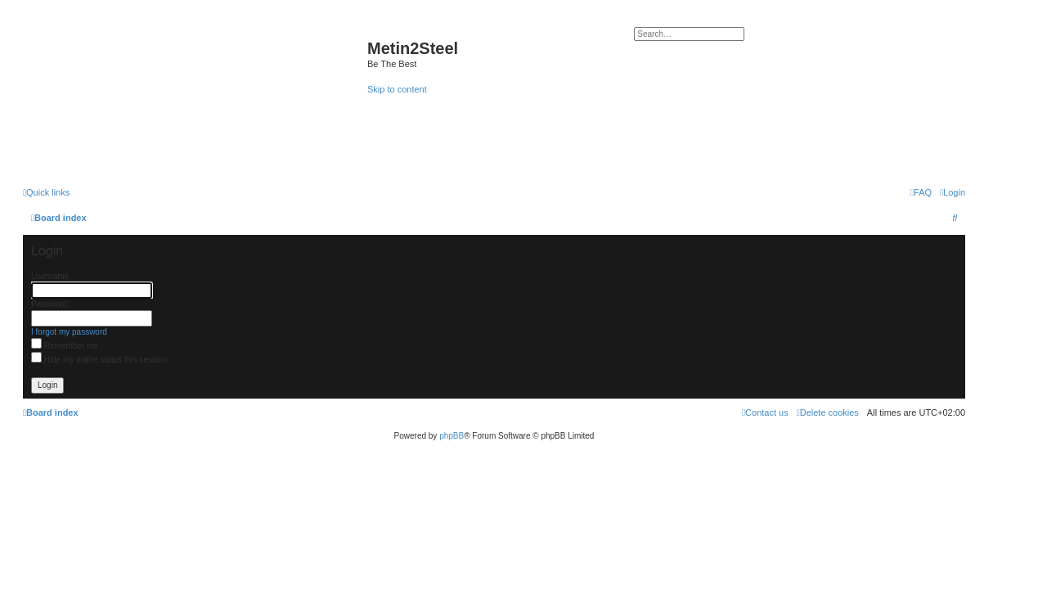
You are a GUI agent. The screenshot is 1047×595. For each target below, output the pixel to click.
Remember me (64, 345)
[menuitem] (952, 192)
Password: (50, 304)
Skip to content (397, 89)
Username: (51, 276)
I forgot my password (69, 331)
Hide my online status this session (99, 359)
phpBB (451, 435)
